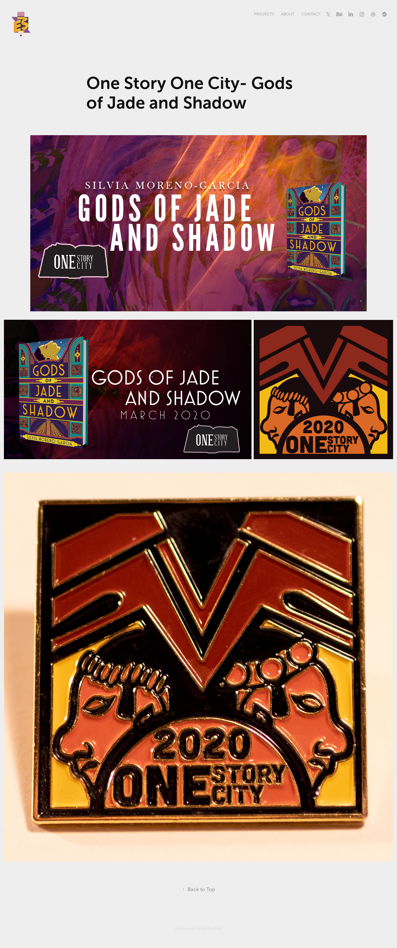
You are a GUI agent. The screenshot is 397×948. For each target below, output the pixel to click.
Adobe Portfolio (209, 928)
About (287, 14)
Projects (264, 14)
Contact (310, 14)
